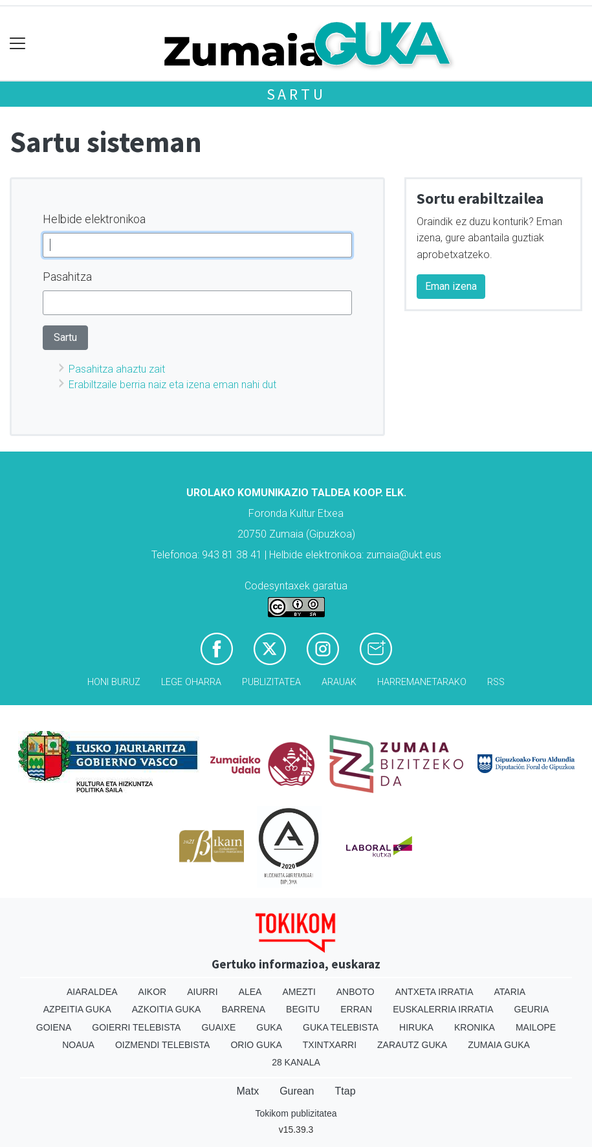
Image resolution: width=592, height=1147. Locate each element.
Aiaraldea (92, 992)
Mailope (536, 1027)
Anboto (355, 992)
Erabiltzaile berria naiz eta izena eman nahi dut (172, 384)
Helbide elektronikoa (94, 219)
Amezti (298, 992)
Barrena (243, 1009)
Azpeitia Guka (77, 1009)
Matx (247, 1091)
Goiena (53, 1027)
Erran (356, 1009)
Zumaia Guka (499, 1045)
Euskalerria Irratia (443, 1009)
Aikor (152, 992)
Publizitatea (271, 682)
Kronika (474, 1027)
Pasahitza (67, 276)
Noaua (78, 1045)
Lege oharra (191, 682)
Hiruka (416, 1027)
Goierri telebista (136, 1027)
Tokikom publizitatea (295, 1113)
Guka (269, 1027)
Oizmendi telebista (162, 1045)
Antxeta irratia (434, 992)
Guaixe (218, 1027)
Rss (496, 682)
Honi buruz (113, 682)
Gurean (297, 1091)
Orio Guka (255, 1045)
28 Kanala (296, 1062)
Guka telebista (340, 1027)
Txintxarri (329, 1045)
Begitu (303, 1009)
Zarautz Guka (412, 1045)
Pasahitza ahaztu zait (117, 369)
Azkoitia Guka (166, 1009)
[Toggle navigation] (18, 43)
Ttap (345, 1091)
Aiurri (202, 992)
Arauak (339, 682)
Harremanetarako (421, 682)
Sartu (296, 94)
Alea (250, 992)
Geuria (531, 1009)
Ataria (510, 992)
